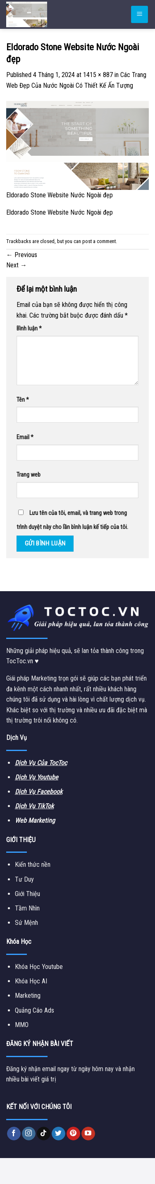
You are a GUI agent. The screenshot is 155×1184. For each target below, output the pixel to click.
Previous (21, 255)
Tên (23, 399)
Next (16, 265)
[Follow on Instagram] (29, 1134)
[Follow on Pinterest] (73, 1134)
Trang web (29, 474)
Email (25, 437)
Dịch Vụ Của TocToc (41, 763)
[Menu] (139, 14)
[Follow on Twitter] (58, 1134)
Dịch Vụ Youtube (36, 777)
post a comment (99, 241)
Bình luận (29, 328)
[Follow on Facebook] (14, 1134)
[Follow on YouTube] (88, 1134)
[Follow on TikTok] (43, 1134)
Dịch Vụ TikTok (34, 806)
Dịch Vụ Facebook (38, 792)
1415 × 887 (98, 75)
